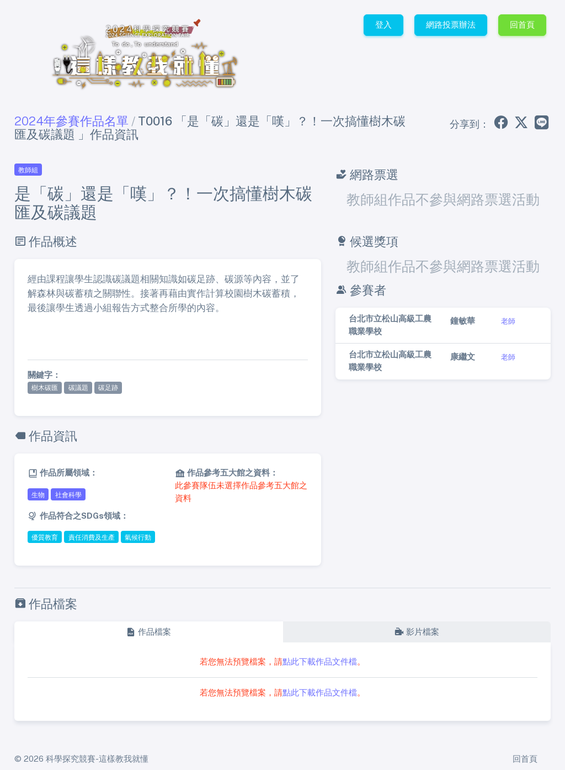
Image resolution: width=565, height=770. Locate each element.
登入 (383, 24)
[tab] (148, 632)
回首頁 (522, 24)
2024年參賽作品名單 (71, 121)
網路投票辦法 (451, 24)
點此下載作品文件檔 (319, 661)
